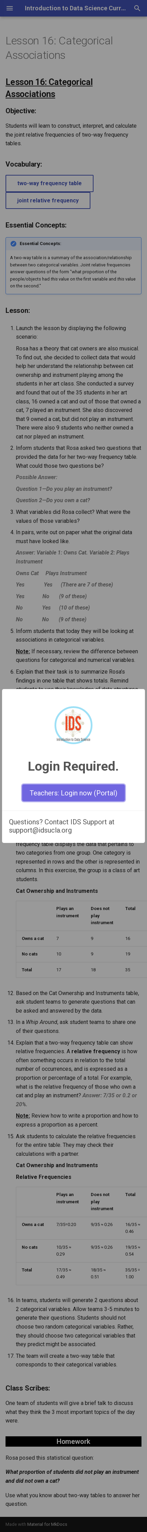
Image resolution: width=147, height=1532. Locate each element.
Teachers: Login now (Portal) (73, 793)
